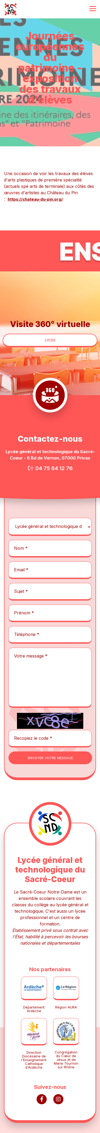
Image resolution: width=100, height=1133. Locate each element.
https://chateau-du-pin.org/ (35, 199)
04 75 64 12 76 (54, 468)
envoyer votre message (50, 758)
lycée (50, 340)
